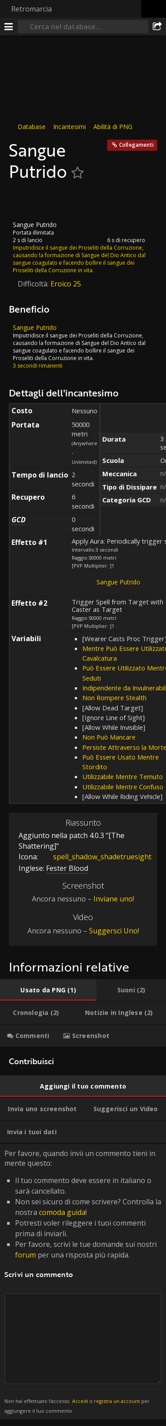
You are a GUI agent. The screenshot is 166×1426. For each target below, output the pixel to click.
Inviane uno (113, 899)
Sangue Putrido (118, 582)
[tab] (48, 990)
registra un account (117, 1401)
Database (32, 126)
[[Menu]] (9, 26)
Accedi (80, 1401)
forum (25, 1255)
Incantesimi (69, 126)
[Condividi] (157, 26)
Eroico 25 (65, 284)
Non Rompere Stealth (114, 697)
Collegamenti (136, 145)
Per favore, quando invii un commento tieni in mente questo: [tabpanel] (83, 1281)
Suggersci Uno (113, 931)
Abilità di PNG (112, 126)
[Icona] (24, 201)
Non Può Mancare (108, 737)
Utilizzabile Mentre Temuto (122, 776)
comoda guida (62, 1212)
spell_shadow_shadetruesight (95, 856)
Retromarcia (31, 9)
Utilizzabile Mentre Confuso (122, 786)
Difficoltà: (34, 284)
